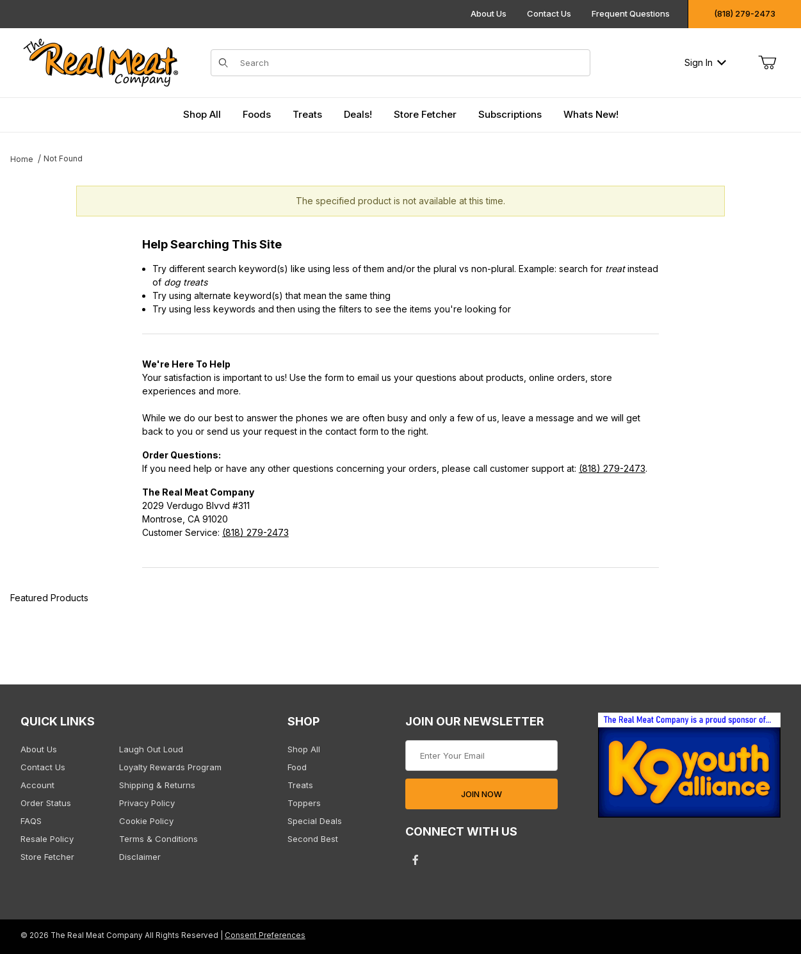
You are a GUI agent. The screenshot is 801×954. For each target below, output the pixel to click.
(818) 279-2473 (612, 468)
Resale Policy (47, 839)
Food (297, 767)
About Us (488, 13)
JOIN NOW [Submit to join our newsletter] (481, 794)
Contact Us (549, 13)
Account (37, 785)
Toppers (304, 803)
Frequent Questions (631, 13)
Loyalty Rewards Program (170, 767)
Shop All (303, 749)
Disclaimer (140, 857)
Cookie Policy (146, 821)
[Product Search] (411, 63)
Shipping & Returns (157, 785)
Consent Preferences (265, 935)
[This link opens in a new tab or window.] (689, 769)
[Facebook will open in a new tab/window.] (415, 860)
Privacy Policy (147, 803)
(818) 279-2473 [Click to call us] (744, 13)
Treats (300, 785)
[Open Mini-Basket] (767, 62)
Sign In (705, 62)
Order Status (45, 803)
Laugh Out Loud (151, 749)
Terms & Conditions (158, 839)
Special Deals (314, 821)
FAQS (31, 821)
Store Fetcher (47, 857)
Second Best (312, 839)
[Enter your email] (481, 755)
